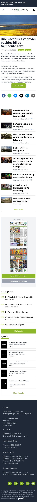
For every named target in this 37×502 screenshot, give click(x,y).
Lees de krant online (18, 276)
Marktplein (18, 331)
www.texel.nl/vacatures (17, 61)
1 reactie (18, 86)
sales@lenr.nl (13, 463)
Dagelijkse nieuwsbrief (18, 281)
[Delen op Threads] (21, 95)
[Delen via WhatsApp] (9, 95)
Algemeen (21, 50)
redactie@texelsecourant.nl (18, 436)
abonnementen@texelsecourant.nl (21, 474)
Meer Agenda (18, 393)
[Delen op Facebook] (3, 95)
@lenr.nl (14, 447)
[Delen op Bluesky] (15, 95)
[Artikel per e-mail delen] (33, 95)
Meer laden (18, 209)
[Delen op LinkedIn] (27, 95)
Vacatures (28, 50)
